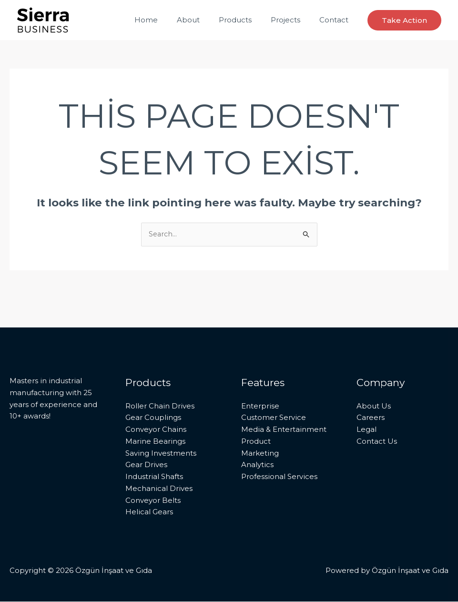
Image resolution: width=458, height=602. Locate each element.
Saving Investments (160, 453)
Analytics (257, 465)
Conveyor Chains (155, 429)
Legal (366, 429)
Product (256, 441)
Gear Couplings (153, 418)
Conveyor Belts (153, 500)
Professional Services (279, 476)
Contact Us (376, 441)
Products (247, 19)
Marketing (260, 453)
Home (167, 19)
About (204, 19)
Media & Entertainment (283, 429)
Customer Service (273, 418)
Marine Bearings (155, 441)
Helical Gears (149, 512)
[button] (404, 20)
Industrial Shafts (154, 476)
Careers (370, 418)
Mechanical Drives (159, 488)
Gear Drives (146, 465)
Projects (292, 19)
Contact (336, 19)
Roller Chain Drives (159, 406)
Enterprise (260, 406)
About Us (373, 406)
